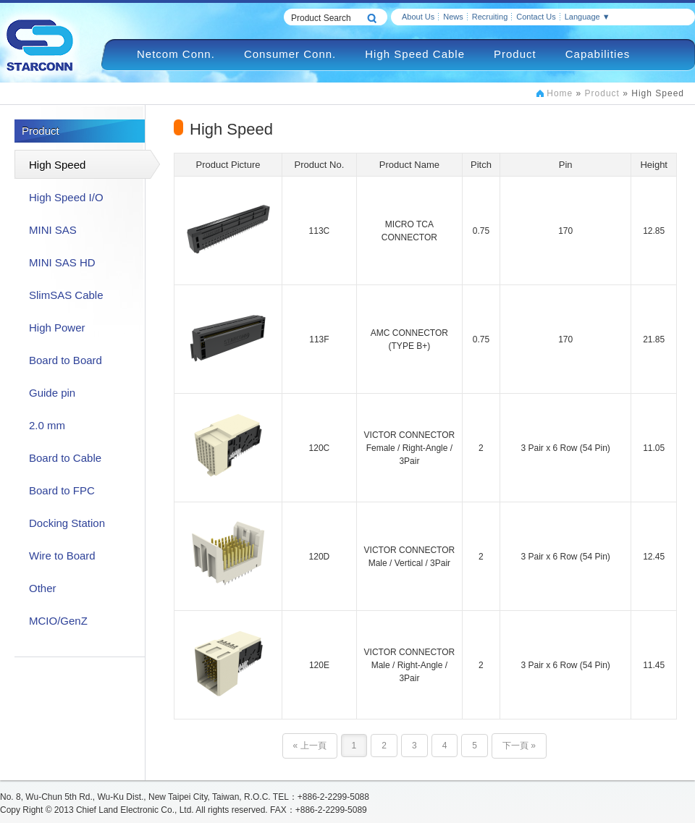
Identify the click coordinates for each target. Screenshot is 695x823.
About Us (418, 16)
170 (565, 231)
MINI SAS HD (62, 262)
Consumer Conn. (290, 54)
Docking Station (67, 523)
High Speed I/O (66, 197)
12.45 (654, 557)
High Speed (57, 165)
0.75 (481, 231)
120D (319, 557)
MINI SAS (53, 230)
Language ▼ (587, 16)
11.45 (654, 665)
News (453, 16)
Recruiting (490, 16)
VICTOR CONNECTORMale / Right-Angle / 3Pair (409, 665)
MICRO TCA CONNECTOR (409, 230)
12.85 (654, 231)
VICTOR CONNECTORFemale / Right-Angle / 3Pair (409, 448)
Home (560, 93)
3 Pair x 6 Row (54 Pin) (565, 448)
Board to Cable (65, 458)
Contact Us (535, 16)
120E (319, 665)
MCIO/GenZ (58, 621)
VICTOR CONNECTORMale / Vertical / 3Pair (409, 556)
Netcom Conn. (176, 54)
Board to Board (65, 360)
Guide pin (52, 393)
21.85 (654, 339)
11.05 (654, 448)
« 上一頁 (310, 745)
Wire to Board (62, 555)
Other (42, 588)
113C (319, 231)
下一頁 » (519, 745)
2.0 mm (47, 425)
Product (515, 54)
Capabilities (598, 54)
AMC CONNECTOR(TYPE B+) (409, 339)
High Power (57, 327)
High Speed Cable (415, 54)
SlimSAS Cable (66, 295)
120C (319, 448)
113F (319, 339)
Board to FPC (62, 490)
